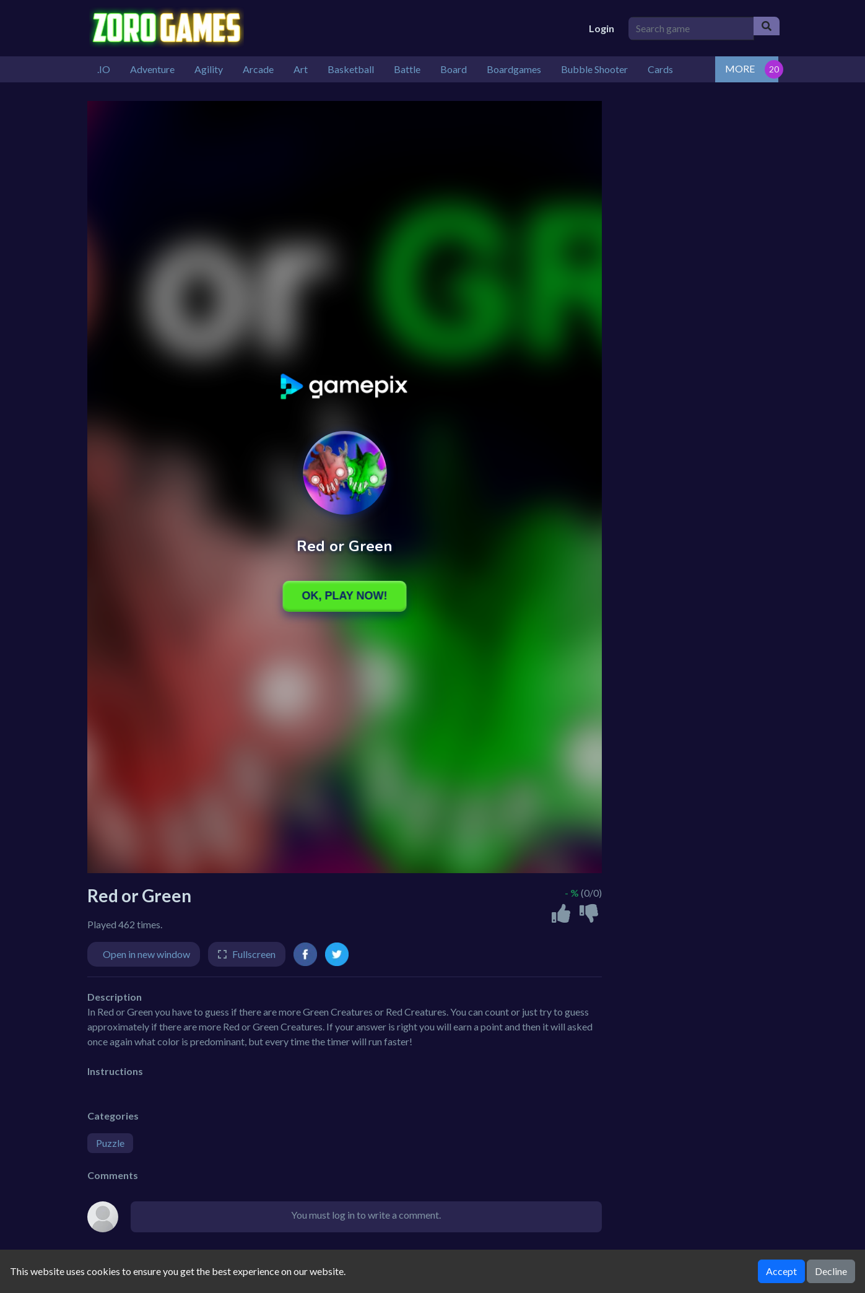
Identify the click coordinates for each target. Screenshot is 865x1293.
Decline (831, 1271)
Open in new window (146, 954)
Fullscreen (254, 954)
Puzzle (110, 1143)
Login (601, 28)
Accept (781, 1271)
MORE (740, 68)
